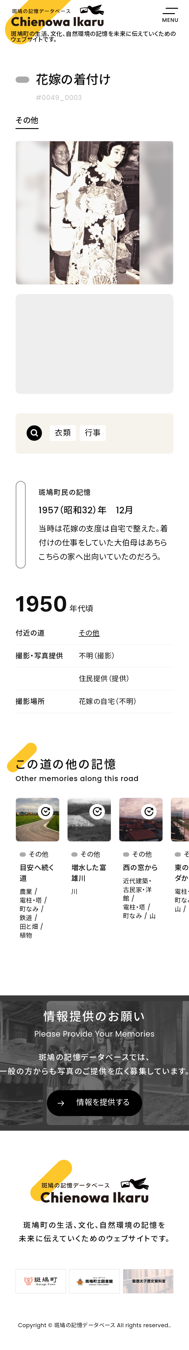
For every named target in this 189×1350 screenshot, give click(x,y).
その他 (27, 121)
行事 (93, 432)
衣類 (63, 432)
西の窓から (140, 868)
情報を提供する (103, 1102)
